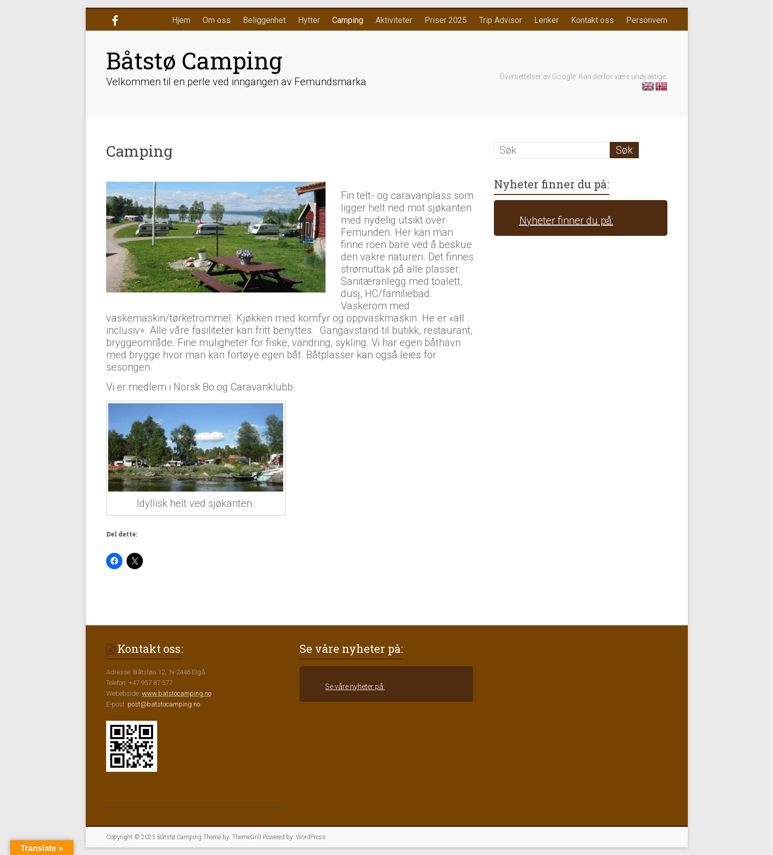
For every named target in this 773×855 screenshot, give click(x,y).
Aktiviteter (394, 20)
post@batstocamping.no (164, 704)
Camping (347, 20)
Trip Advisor (500, 20)
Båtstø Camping (194, 60)
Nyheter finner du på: (551, 184)
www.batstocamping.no (176, 693)
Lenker (546, 20)
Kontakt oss (592, 20)
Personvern (646, 20)
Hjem (181, 20)
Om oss (217, 20)
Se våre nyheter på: (351, 648)
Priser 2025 (446, 20)
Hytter (309, 20)
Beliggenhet (264, 20)
